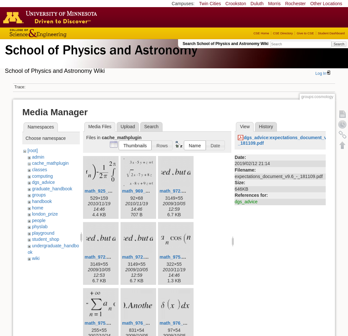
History (266, 126)
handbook (42, 201)
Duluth (256, 3)
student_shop (45, 239)
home (37, 207)
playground (43, 233)
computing (42, 176)
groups (39, 194)
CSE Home (261, 33)
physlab (39, 226)
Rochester (295, 3)
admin (38, 157)
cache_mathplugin (50, 163)
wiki (35, 258)
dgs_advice (43, 182)
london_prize (45, 214)
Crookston (236, 3)
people (39, 220)
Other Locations (326, 3)
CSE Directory (283, 33)
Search (338, 44)
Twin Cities (210, 3)
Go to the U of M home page (51, 17)
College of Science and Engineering (58, 33)
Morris (274, 3)
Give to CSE (305, 33)
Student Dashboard (331, 33)
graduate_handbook (52, 188)
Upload (128, 126)
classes (39, 169)
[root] (32, 150)
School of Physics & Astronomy (100, 57)
